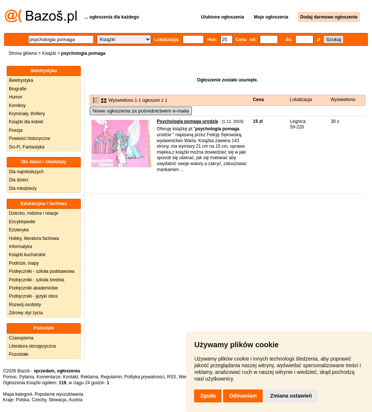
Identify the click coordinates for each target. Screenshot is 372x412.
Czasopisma (21, 338)
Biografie (17, 88)
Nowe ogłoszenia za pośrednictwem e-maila (141, 111)
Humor (15, 97)
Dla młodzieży (23, 188)
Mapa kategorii (17, 394)
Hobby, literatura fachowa (34, 238)
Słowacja (57, 399)
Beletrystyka (21, 80)
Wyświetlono (343, 99)
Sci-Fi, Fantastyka (26, 147)
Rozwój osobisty (25, 304)
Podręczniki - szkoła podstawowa (41, 271)
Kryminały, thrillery (27, 113)
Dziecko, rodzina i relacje (33, 213)
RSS (171, 376)
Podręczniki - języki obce (33, 296)
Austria (75, 399)
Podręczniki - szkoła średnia (36, 279)
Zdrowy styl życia (26, 312)
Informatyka (20, 246)
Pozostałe (19, 354)
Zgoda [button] (208, 396)
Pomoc (10, 376)
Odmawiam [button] (243, 396)
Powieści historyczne (29, 138)
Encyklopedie (22, 221)
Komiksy (17, 105)
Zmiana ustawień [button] (291, 396)
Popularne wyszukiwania (58, 394)
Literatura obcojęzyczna (32, 346)
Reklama (89, 376)
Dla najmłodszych (26, 171)
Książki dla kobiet (26, 121)
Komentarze (49, 376)
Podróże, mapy (24, 263)
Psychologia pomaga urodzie (187, 121)
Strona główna (23, 53)
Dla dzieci (18, 179)
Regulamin (111, 376)
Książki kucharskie (27, 254)
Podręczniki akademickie (33, 288)
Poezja (16, 130)
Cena (258, 99)
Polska (22, 399)
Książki (49, 53)
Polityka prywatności (144, 376)
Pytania (26, 376)
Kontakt (70, 376)
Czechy (38, 399)
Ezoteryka (19, 229)
